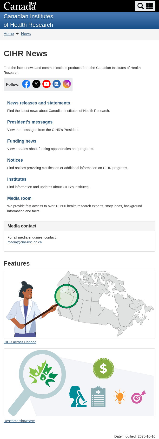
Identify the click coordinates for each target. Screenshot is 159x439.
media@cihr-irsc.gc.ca (24, 242)
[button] (145, 6)
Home (9, 34)
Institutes (16, 179)
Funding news (21, 141)
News (26, 34)
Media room (19, 198)
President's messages (30, 122)
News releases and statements (38, 103)
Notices (15, 160)
